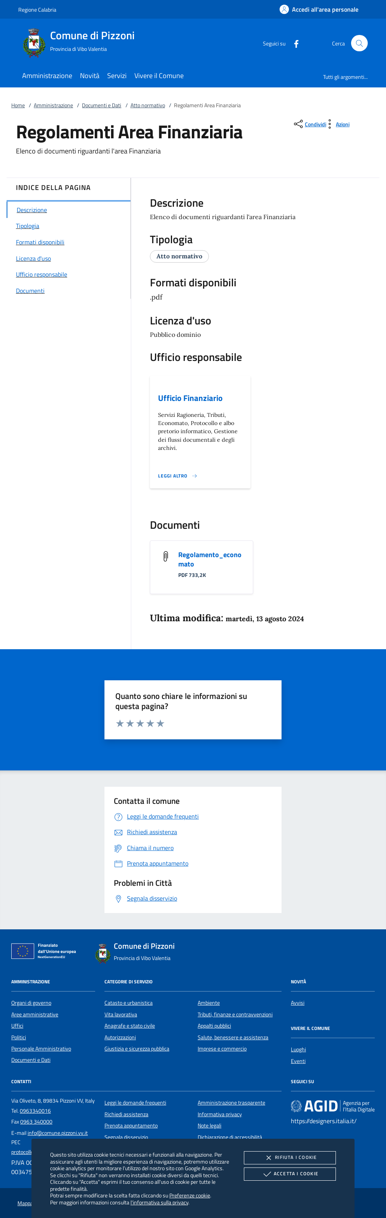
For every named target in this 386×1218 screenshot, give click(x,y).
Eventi (298, 1061)
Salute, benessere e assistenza (233, 1037)
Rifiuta (290, 1158)
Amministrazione (53, 105)
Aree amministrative (34, 1014)
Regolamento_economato (210, 559)
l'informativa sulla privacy (159, 1202)
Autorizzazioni (120, 1037)
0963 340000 (36, 1121)
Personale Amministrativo (41, 1048)
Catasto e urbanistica (128, 1002)
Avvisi (297, 1002)
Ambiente (209, 1002)
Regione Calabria (37, 9)
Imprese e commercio (222, 1048)
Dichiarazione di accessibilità (230, 1137)
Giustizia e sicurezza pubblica (136, 1048)
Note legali (209, 1125)
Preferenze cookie (189, 1195)
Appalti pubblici (214, 1025)
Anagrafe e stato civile (129, 1025)
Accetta (289, 1174)
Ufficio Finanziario (190, 398)
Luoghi (298, 1049)
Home (18, 105)
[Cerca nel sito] (359, 43)
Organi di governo (31, 1002)
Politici (18, 1037)
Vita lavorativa (120, 1014)
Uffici (17, 1025)
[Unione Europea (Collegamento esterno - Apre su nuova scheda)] (45, 953)
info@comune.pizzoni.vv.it (58, 1133)
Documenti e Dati (101, 105)
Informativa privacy (220, 1114)
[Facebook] (293, 43)
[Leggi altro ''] (178, 476)
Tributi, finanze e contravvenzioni (235, 1014)
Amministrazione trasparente (231, 1102)
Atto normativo (147, 105)
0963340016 (35, 1110)
